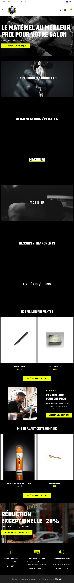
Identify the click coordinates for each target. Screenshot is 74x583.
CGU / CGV (58, 579)
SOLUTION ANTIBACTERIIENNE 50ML (19, 483)
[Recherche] (65, 10)
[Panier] (70, 10)
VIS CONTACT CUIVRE (55, 483)
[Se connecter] (60, 10)
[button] (15, 45)
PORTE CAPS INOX (55, 366)
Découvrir (28, 2)
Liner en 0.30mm (19, 366)
